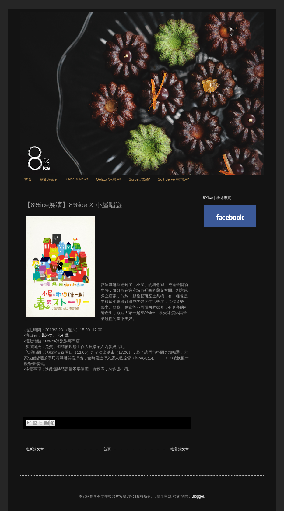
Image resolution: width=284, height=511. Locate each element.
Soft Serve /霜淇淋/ (173, 179)
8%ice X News (76, 179)
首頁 (28, 179)
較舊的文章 (179, 449)
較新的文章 (35, 449)
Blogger (197, 496)
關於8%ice (48, 179)
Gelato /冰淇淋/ (108, 179)
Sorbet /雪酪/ (139, 179)
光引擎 (63, 335)
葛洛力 (47, 335)
